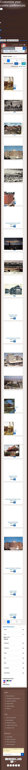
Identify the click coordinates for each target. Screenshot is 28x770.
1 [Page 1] (8, 60)
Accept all (3, 40)
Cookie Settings (10, 706)
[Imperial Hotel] (13, 584)
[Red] (4, 682)
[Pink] (5, 680)
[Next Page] (19, 60)
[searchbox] (19, 48)
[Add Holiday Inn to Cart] (14, 203)
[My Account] (16, 48)
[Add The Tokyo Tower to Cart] (14, 318)
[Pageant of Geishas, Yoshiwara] (13, 561)
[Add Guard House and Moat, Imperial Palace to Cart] (14, 502)
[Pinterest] (16, 765)
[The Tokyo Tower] (13, 308)
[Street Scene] (13, 78)
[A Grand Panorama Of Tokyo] (13, 331)
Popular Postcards (10, 722)
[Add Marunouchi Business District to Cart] (14, 226)
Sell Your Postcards (11, 717)
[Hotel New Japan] (13, 354)
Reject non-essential (12, 40)
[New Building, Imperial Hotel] (13, 147)
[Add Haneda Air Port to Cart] (14, 479)
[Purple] (10, 680)
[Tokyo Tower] (13, 239)
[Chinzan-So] (13, 170)
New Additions (9, 720)
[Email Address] (12, 754)
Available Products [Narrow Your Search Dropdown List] (8, 48)
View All (6, 639)
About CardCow (10, 696)
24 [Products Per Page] (20, 63)
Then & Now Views (11, 742)
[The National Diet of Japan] (13, 101)
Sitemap (8, 708)
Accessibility (9, 736)
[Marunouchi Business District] (13, 216)
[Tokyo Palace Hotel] (13, 262)
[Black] (7, 680)
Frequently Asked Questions (13, 698)
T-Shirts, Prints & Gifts (11, 725)
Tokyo (5, 637)
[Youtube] (13, 765)
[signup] (22, 754)
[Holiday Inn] (13, 193)
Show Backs (6, 684)
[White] (5, 682)
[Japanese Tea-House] (13, 446)
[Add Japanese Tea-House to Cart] (14, 456)
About (6, 692)
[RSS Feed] (19, 765)
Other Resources (10, 744)
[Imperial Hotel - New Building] (13, 538)
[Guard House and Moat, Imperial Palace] (13, 492)
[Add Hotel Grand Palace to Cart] (14, 525)
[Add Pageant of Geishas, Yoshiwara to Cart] (14, 571)
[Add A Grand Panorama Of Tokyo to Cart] (14, 341)
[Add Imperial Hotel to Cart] (14, 594)
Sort (23, 63)
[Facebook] (8, 765)
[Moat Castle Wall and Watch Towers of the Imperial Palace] (13, 285)
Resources (7, 733)
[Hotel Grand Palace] (13, 515)
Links (5, 714)
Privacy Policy (9, 703)
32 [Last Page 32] (16, 60)
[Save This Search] (16, 63)
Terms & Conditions (11, 701)
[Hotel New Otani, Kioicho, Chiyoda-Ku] (13, 377)
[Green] (9, 680)
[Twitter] (10, 765)
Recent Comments (10, 739)
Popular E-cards (10, 727)
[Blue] (4, 680)
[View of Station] (13, 124)
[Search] (24, 48)
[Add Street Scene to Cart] (14, 88)
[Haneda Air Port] (13, 469)
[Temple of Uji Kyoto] (13, 400)
